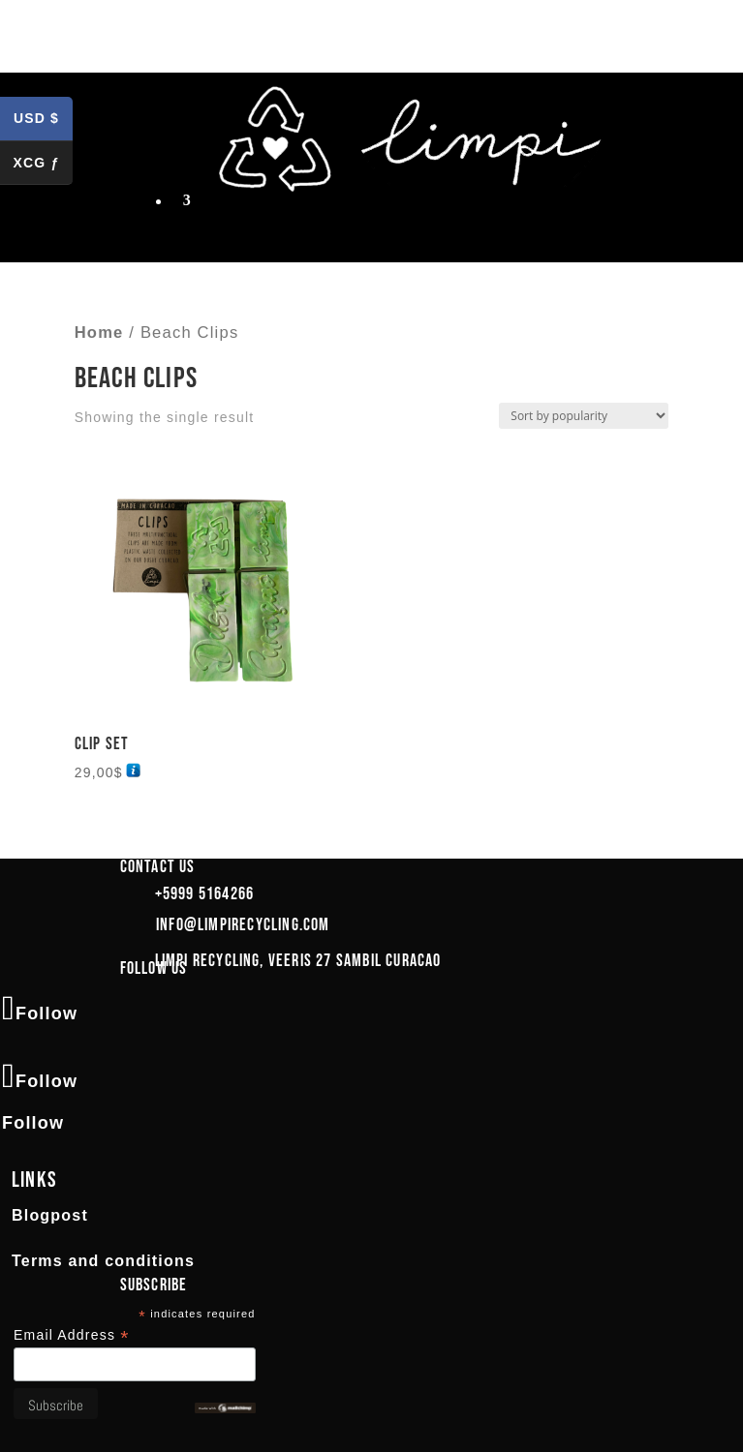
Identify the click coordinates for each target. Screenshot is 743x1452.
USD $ (43, 122)
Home (99, 332)
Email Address (72, 1335)
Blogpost (50, 1215)
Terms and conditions (103, 1261)
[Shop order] (583, 416)
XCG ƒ (43, 165)
